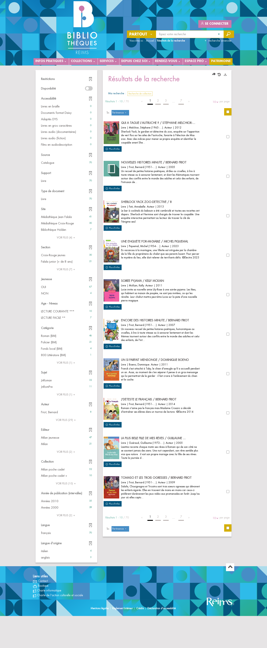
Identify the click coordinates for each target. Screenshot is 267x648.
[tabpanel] (133, 332)
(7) (66, 269)
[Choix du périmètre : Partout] (141, 34)
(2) (66, 452)
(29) (66, 420)
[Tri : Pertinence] (120, 112)
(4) (66, 237)
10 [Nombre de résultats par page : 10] (215, 102)
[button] (66, 107)
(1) (66, 362)
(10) (66, 483)
